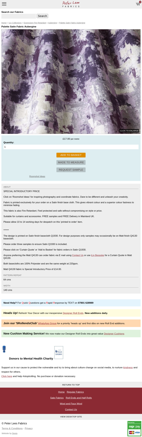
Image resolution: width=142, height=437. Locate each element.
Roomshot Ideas (37, 176)
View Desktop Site (71, 416)
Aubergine (52, 23)
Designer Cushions (114, 333)
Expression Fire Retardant (35, 23)
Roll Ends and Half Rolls (79, 397)
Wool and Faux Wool (71, 403)
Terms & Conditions (12, 428)
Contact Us (77, 255)
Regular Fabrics (75, 392)
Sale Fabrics (57, 397)
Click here (6, 376)
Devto (14, 433)
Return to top (71, 385)
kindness (128, 367)
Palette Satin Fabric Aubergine (72, 23)
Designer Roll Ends (73, 313)
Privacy (29, 428)
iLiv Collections (15, 23)
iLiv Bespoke (97, 255)
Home (4, 23)
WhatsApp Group (47, 323)
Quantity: (8, 142)
